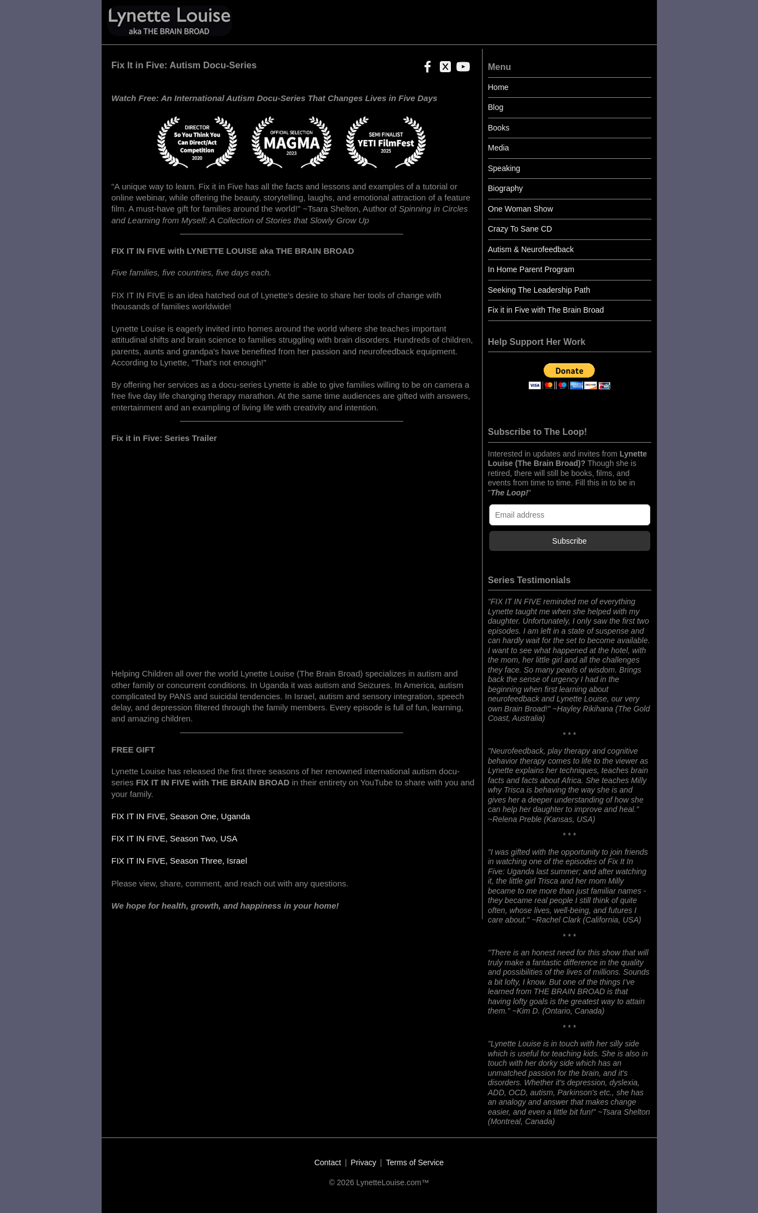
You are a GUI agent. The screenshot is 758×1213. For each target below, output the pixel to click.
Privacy (364, 1162)
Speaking (504, 168)
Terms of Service (415, 1162)
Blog (496, 107)
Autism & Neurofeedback (531, 249)
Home (498, 87)
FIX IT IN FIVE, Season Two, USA (175, 838)
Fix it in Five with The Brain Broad (546, 309)
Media (498, 147)
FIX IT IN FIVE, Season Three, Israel (180, 860)
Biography (505, 188)
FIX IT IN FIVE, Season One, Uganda (181, 816)
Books (499, 127)
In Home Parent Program (531, 269)
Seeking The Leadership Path (539, 289)
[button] (425, 70)
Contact (327, 1162)
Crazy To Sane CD (520, 228)
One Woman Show (520, 208)
